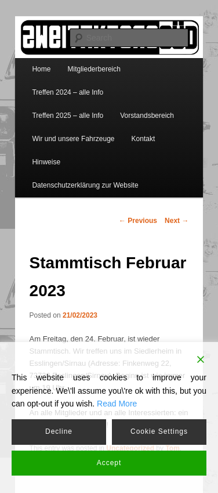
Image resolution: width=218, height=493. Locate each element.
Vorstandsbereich (147, 115)
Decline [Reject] (58, 431)
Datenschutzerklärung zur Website (85, 185)
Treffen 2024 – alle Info (67, 92)
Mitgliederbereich (94, 69)
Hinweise (46, 162)
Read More (117, 403)
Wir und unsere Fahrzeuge (73, 139)
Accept (109, 463)
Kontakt (143, 139)
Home (41, 69)
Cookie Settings (159, 431)
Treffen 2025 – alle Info (67, 115)
